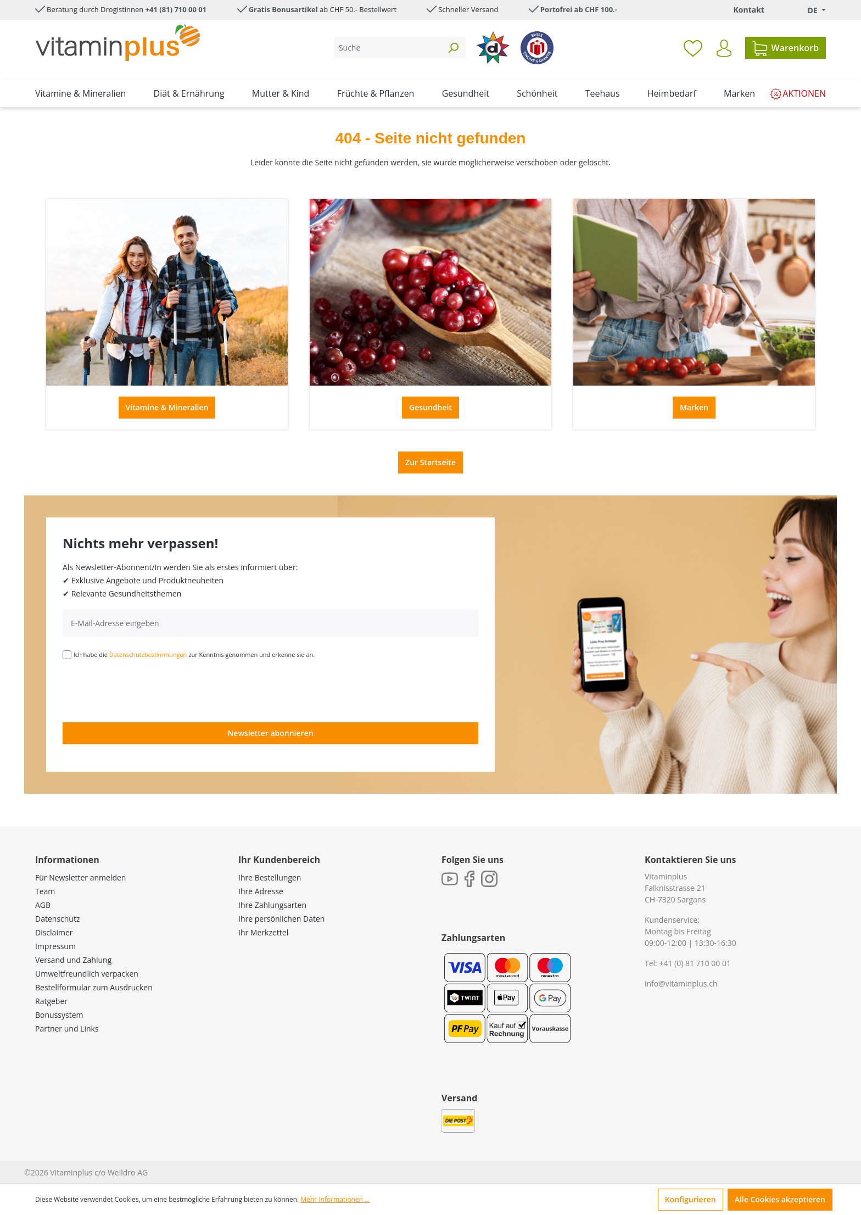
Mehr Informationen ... (335, 1199)
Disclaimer (53, 932)
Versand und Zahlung (73, 960)
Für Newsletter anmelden (80, 877)
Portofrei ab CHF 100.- (578, 9)
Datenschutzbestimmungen (148, 654)
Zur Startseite (430, 462)
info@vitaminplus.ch (681, 983)
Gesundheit (430, 407)
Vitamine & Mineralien (167, 407)
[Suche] (387, 47)
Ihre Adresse (260, 891)
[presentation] (146, 689)
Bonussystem (59, 1015)
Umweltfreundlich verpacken (86, 973)
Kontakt (748, 9)
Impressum (55, 946)
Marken (694, 407)
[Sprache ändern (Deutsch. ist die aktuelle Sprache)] (809, 10)
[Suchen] (453, 47)
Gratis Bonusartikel (283, 9)
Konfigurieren (690, 1199)
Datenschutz (57, 918)
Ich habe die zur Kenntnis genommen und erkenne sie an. (194, 654)
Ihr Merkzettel (263, 932)
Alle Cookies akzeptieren (780, 1199)
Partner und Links (67, 1028)
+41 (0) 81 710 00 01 (695, 963)
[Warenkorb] (785, 48)
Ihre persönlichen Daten (281, 918)
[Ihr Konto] (724, 48)
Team (45, 891)
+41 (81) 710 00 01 (176, 9)
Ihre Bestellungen (269, 877)
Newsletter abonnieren (270, 733)
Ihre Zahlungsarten (272, 905)
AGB (43, 905)
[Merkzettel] (693, 48)
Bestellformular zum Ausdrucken (94, 987)
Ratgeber (51, 1001)
